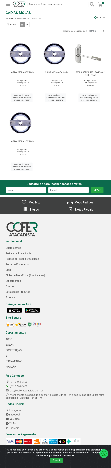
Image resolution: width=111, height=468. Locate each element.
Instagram (13, 410)
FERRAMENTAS (14, 361)
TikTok (11, 423)
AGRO (9, 339)
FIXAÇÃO (11, 366)
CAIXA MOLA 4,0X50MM (22, 72)
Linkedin (12, 428)
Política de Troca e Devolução (22, 258)
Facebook (13, 414)
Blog (8, 269)
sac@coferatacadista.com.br (24, 390)
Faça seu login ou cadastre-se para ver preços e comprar (22, 97)
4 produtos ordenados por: (74, 31)
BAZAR (9, 344)
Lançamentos (13, 280)
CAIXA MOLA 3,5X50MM (22, 141)
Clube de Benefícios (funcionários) (25, 275)
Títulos (30, 209)
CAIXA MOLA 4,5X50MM (56, 72)
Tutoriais (10, 297)
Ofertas (10, 286)
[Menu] (8, 4)
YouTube (13, 418)
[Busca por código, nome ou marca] (57, 4)
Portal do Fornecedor (17, 264)
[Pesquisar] (92, 4)
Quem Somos (13, 247)
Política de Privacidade (18, 253)
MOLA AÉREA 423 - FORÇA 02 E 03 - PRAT (90, 73)
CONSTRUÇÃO (14, 350)
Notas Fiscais (80, 209)
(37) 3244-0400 (16, 386)
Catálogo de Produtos (18, 291)
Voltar (99, 17)
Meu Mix (30, 202)
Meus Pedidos (80, 202)
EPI (7, 355)
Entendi (56, 460)
